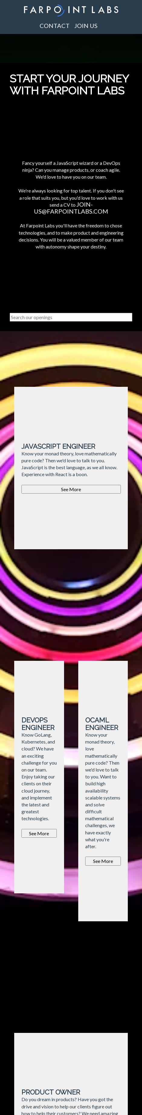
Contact (54, 25)
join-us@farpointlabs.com (71, 208)
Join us (86, 25)
